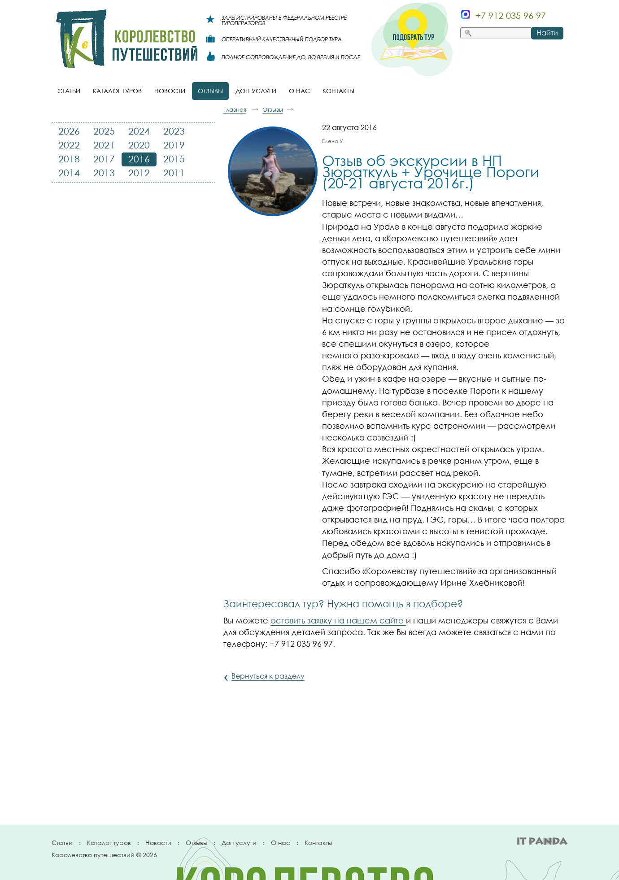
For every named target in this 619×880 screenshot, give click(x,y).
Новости (158, 842)
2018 (69, 159)
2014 (69, 173)
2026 (69, 131)
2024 (139, 131)
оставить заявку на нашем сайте (338, 620)
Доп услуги (239, 842)
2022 (69, 145)
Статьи (62, 842)
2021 (104, 145)
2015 (174, 159)
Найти (547, 32)
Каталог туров (109, 842)
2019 (174, 145)
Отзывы (196, 842)
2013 (104, 173)
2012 (139, 173)
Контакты (318, 842)
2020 (139, 145)
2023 (174, 131)
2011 (174, 173)
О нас (280, 842)
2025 (104, 131)
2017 (104, 159)
